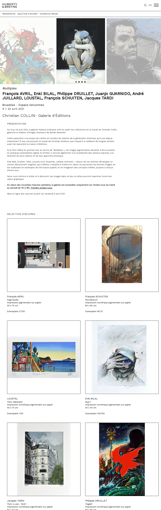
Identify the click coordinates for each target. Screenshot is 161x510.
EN (150, 5)
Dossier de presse (49, 14)
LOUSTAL (33, 98)
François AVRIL (16, 93)
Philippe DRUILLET (75, 93)
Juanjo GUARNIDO (112, 93)
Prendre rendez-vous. (42, 188)
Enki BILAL (44, 93)
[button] (76, 82)
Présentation (8, 14)
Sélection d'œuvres (27, 14)
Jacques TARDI (98, 98)
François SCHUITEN (63, 98)
